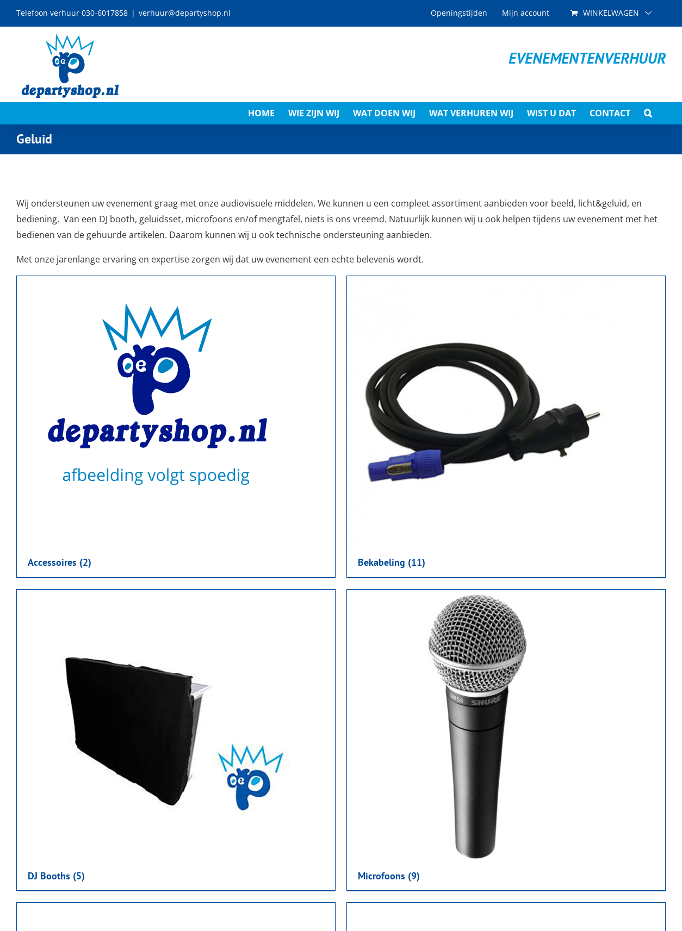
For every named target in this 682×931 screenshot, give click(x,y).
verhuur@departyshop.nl (185, 13)
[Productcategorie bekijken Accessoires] (176, 426)
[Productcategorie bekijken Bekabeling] (506, 426)
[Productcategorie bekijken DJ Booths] (176, 740)
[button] (648, 113)
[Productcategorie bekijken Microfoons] (506, 740)
